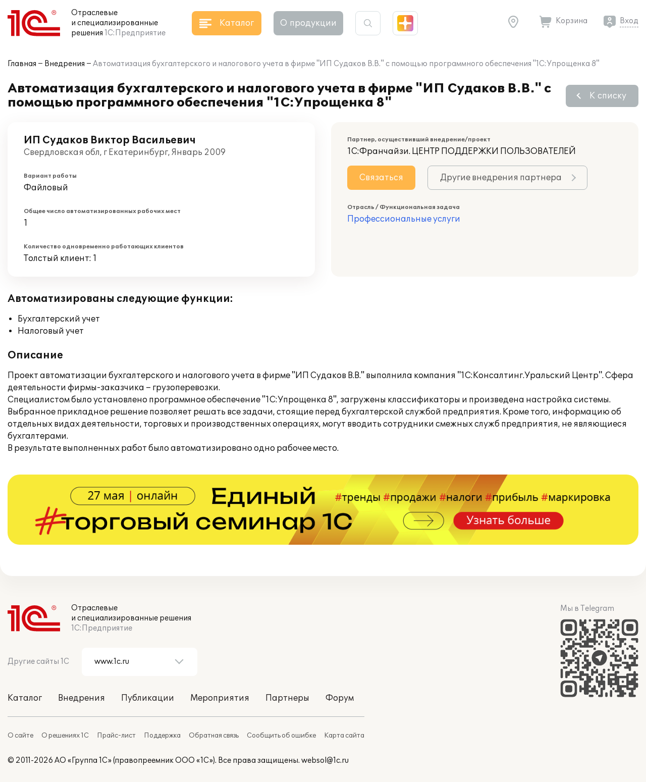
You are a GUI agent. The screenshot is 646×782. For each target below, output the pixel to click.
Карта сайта (344, 736)
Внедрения (64, 64)
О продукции (308, 23)
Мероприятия (219, 698)
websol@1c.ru (325, 760)
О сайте (20, 736)
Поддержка (162, 736)
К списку (607, 96)
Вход (629, 21)
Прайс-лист (116, 736)
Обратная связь (214, 736)
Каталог (25, 698)
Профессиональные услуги (403, 219)
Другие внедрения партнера (501, 178)
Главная (22, 64)
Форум (340, 698)
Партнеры (287, 698)
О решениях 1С (65, 736)
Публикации (147, 698)
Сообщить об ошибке (281, 736)
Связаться (381, 178)
